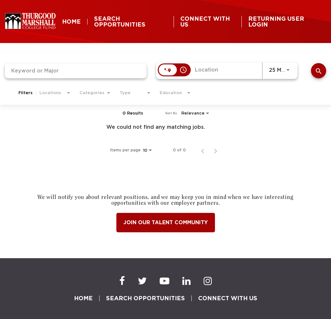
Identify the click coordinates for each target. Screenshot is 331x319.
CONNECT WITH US (205, 22)
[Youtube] (164, 281)
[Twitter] (142, 281)
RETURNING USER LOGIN (276, 22)
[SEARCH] (318, 70)
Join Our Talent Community (165, 222)
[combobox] (75, 70)
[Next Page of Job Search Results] (215, 150)
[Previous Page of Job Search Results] (202, 150)
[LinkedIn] (186, 281)
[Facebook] (122, 281)
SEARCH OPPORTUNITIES (119, 22)
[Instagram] (208, 281)
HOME (71, 22)
